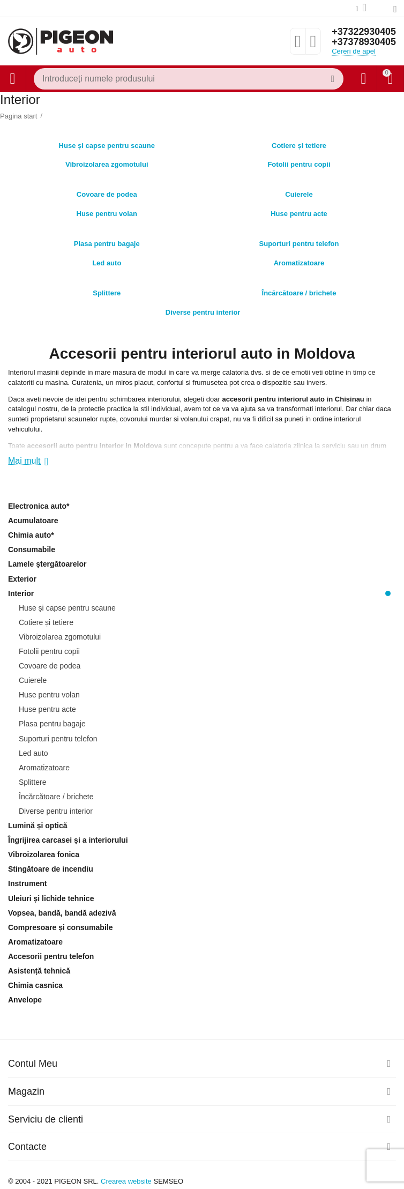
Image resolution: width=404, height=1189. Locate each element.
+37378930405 (363, 42)
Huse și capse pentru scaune (107, 143)
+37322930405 (363, 31)
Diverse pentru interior (203, 309)
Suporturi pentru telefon (299, 241)
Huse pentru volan (106, 211)
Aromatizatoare (299, 260)
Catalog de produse (12, 78)
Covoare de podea (107, 191)
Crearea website (126, 1181)
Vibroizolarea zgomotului (106, 161)
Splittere (107, 290)
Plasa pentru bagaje (107, 241)
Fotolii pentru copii (298, 161)
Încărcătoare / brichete (299, 290)
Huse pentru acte (299, 211)
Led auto (106, 260)
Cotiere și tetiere (299, 143)
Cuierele (298, 191)
